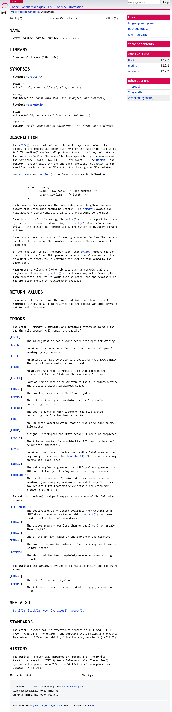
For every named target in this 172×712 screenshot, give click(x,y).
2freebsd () (141, 98)
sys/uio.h (35, 104)
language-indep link (141, 23)
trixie (14, 12)
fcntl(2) (19, 610)
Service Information (70, 7)
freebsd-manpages (29, 12)
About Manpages (33, 7)
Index (15, 7)
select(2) (77, 610)
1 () (134, 86)
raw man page (137, 34)
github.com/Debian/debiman (48, 705)
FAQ (51, 7)
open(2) (48, 610)
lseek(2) (78, 223)
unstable (134, 71)
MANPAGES (17, 1)
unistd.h (34, 76)
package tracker (138, 29)
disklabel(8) (75, 456)
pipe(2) (62, 610)
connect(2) (90, 514)
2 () (136, 92)
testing (132, 65)
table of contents (141, 44)
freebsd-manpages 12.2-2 (75, 686)
